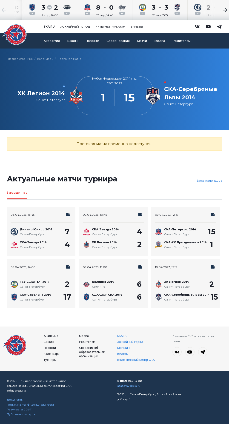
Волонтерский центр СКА (136, 359)
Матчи (142, 41)
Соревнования (118, 41)
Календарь (45, 58)
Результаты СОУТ (19, 409)
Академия (52, 41)
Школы (72, 41)
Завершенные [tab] (17, 192)
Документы (15, 399)
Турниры (50, 359)
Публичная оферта (21, 414)
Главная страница (20, 58)
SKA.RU (122, 336)
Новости (92, 41)
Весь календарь (209, 180)
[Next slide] (215, 10)
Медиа (159, 41)
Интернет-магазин (110, 26)
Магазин (123, 348)
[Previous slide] (14, 10)
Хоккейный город (75, 26)
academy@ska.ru (128, 385)
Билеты (137, 26)
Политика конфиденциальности (30, 404)
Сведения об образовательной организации (92, 352)
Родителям (181, 41)
